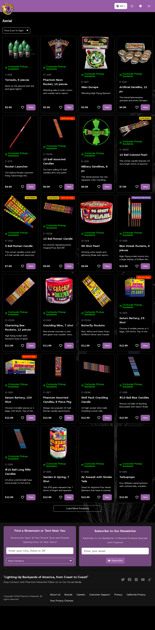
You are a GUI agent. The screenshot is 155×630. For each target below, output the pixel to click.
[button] (120, 6)
